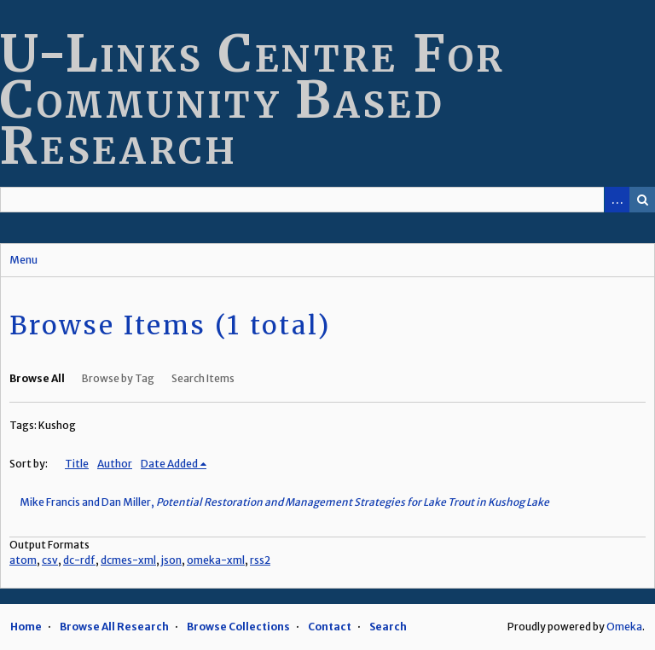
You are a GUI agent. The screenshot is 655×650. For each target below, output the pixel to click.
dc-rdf (79, 560)
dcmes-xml (128, 560)
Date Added (169, 463)
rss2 (260, 560)
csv (50, 560)
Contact (329, 626)
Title (77, 463)
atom (23, 560)
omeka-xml (216, 560)
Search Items (203, 378)
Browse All (37, 378)
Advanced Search (616, 199)
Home (26, 626)
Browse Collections (238, 626)
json (171, 560)
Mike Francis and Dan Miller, (284, 502)
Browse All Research (114, 626)
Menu (23, 259)
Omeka (624, 626)
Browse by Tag (118, 378)
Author (114, 463)
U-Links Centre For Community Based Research (252, 99)
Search (642, 199)
